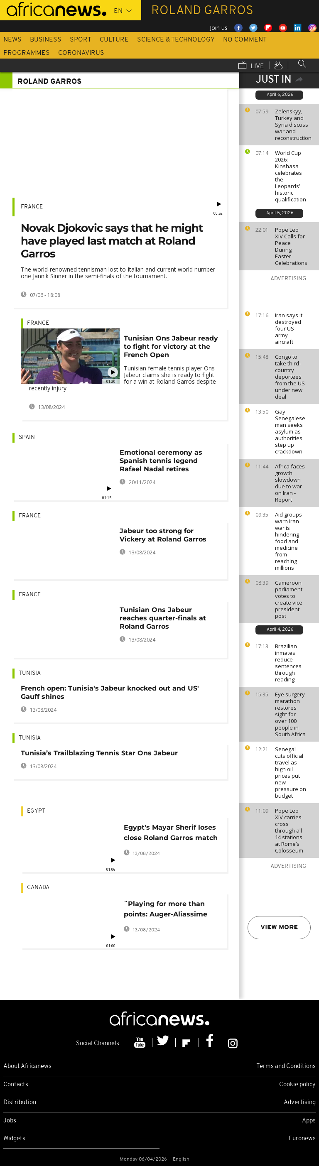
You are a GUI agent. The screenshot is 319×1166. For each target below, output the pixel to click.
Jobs (9, 1121)
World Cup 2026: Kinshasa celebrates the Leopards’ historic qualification (290, 176)
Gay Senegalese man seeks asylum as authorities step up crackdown (290, 431)
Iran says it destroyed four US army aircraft (288, 328)
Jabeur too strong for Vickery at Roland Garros (163, 535)
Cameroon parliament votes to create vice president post (288, 599)
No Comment (245, 40)
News (12, 40)
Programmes (26, 53)
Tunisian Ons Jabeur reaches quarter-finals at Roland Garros (163, 618)
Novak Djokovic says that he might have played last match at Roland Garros (112, 240)
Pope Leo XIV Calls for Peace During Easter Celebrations (291, 246)
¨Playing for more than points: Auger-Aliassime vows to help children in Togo (166, 910)
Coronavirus (81, 53)
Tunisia (30, 673)
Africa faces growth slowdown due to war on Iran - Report (290, 483)
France (32, 207)
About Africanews (27, 1066)
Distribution (19, 1103)
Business (45, 40)
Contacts (15, 1085)
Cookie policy (297, 1085)
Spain (27, 437)
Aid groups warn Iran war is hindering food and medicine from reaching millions (288, 541)
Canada (38, 887)
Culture (114, 40)
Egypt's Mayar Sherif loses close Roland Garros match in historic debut (171, 834)
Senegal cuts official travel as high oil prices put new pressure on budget (290, 772)
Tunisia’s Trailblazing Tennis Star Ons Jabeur (99, 753)
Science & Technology (176, 40)
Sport (80, 40)
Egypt (36, 811)
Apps (309, 1121)
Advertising (300, 1103)
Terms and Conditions (286, 1066)
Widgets (14, 1139)
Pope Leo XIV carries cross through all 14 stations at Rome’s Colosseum (289, 830)
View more (279, 927)
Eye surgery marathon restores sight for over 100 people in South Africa (290, 714)
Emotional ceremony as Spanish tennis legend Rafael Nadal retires (161, 460)
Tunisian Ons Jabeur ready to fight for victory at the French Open (171, 346)
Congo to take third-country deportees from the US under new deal (290, 376)
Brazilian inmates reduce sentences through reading (288, 663)
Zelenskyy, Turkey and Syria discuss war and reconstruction (293, 124)
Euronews (302, 1139)
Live (251, 66)
